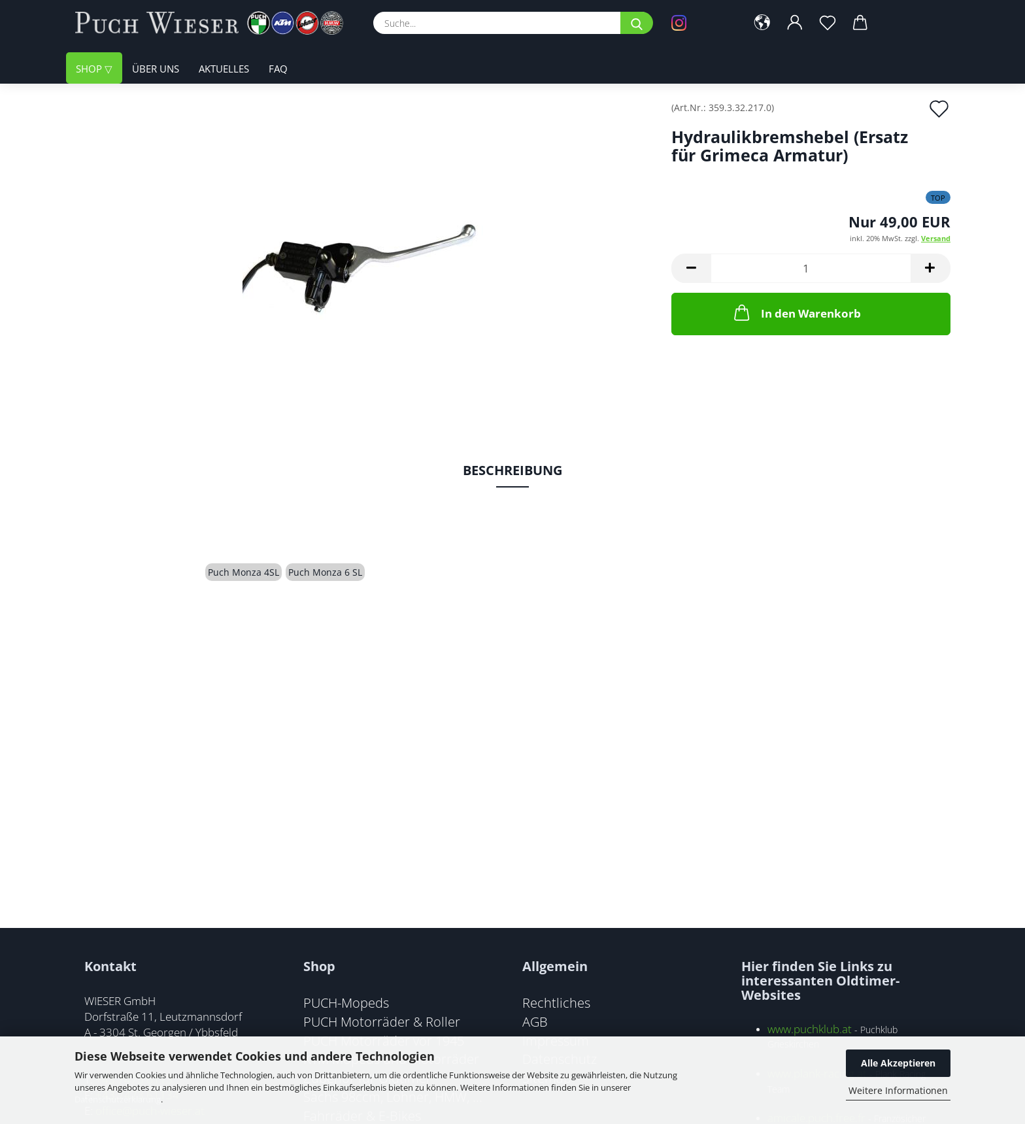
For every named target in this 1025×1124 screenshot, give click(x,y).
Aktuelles (224, 68)
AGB (535, 1021)
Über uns (155, 68)
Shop (90, 68)
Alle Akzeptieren (898, 1063)
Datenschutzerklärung (118, 1099)
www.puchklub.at (809, 1028)
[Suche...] (636, 23)
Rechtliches (556, 1002)
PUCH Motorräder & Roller (381, 1021)
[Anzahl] (811, 268)
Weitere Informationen (898, 1090)
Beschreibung (512, 470)
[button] (762, 23)
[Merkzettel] (827, 23)
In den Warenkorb (796, 312)
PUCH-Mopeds (346, 1002)
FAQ (278, 68)
